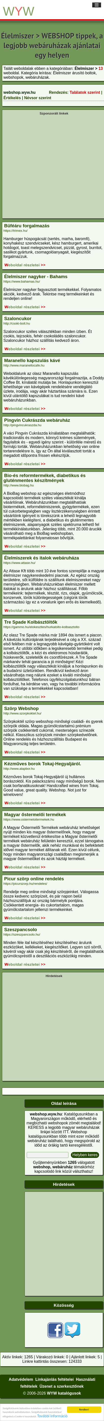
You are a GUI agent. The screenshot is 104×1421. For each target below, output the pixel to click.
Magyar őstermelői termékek (35, 814)
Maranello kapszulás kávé (32, 360)
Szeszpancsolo (20, 929)
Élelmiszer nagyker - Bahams (35, 276)
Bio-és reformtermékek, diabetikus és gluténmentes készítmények (44, 478)
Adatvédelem (21, 1379)
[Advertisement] (50, 166)
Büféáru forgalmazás (27, 225)
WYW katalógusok (64, 1393)
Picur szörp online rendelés (34, 878)
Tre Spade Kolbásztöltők (30, 622)
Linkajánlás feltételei (54, 1379)
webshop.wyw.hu (19, 92)
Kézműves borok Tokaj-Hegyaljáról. (42, 763)
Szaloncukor (17, 318)
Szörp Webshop (21, 708)
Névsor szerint (37, 98)
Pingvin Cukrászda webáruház (37, 420)
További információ (52, 1416)
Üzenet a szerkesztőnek (61, 1386)
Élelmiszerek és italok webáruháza (41, 557)
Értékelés (12, 98)
